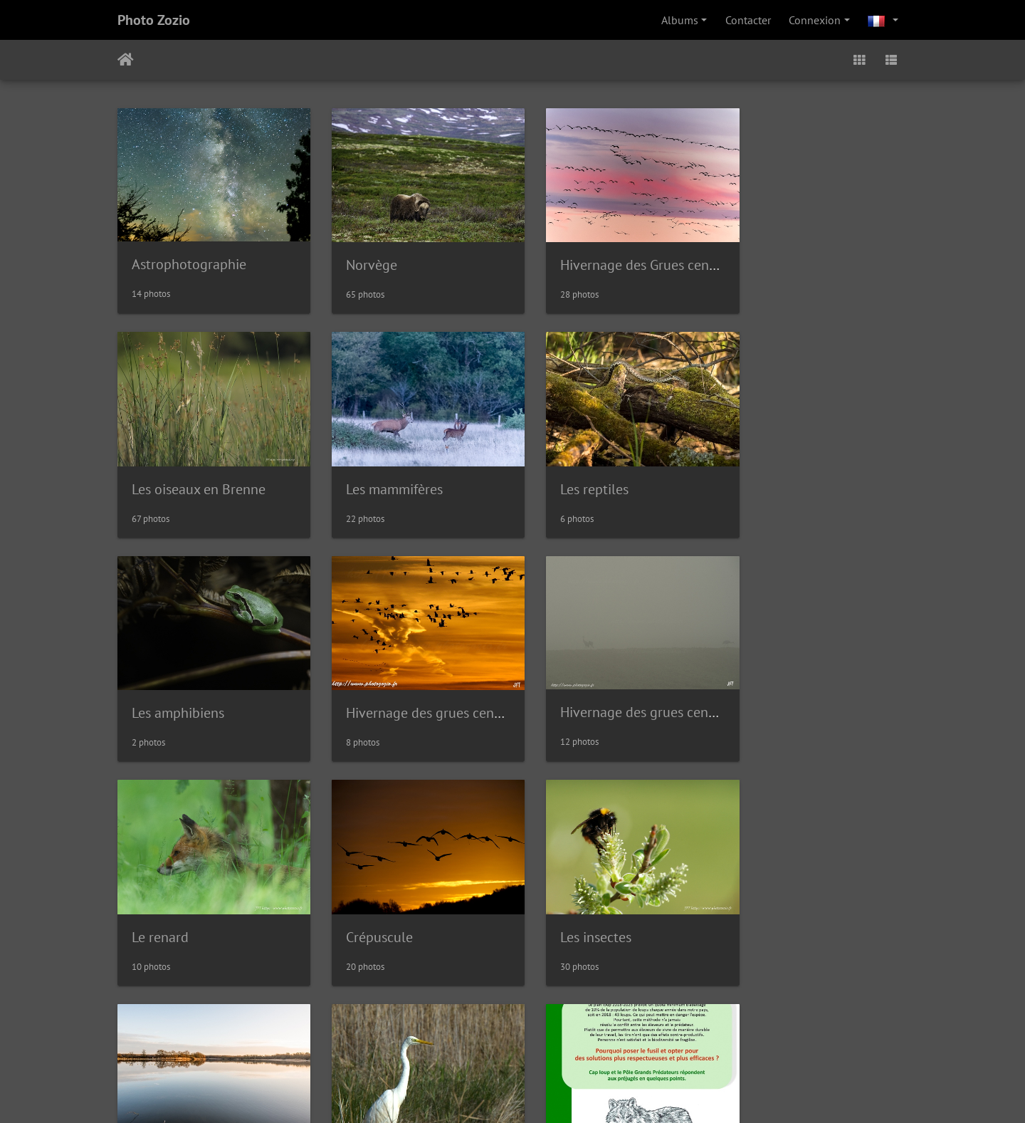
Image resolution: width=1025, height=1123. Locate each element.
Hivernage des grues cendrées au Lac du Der (874, 473)
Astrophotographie (189, 256)
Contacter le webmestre (566, 990)
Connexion (815, 20)
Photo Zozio (153, 20)
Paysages (159, 905)
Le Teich (358, 904)
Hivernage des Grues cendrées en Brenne (660, 257)
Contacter (748, 20)
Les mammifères (180, 473)
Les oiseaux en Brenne (807, 257)
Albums (679, 20)
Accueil (125, 59)
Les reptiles (369, 473)
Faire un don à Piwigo (516, 1093)
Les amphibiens (583, 473)
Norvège (360, 257)
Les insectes (775, 688)
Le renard (363, 688)
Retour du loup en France (614, 904)
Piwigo (483, 990)
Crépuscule (570, 688)
